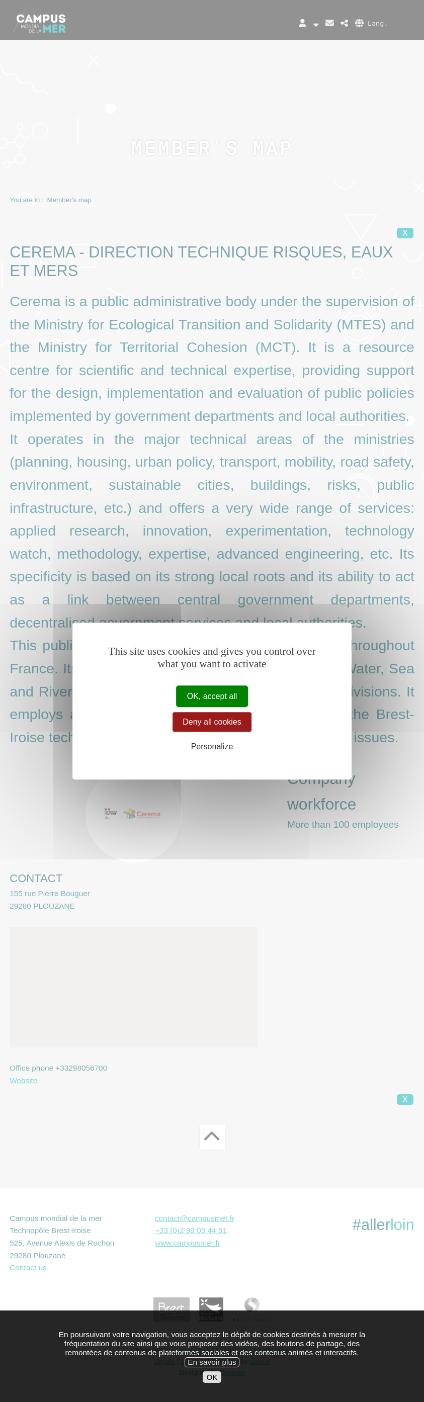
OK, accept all (212, 696)
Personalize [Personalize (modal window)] (212, 747)
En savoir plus (212, 1370)
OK (211, 1384)
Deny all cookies (212, 722)
